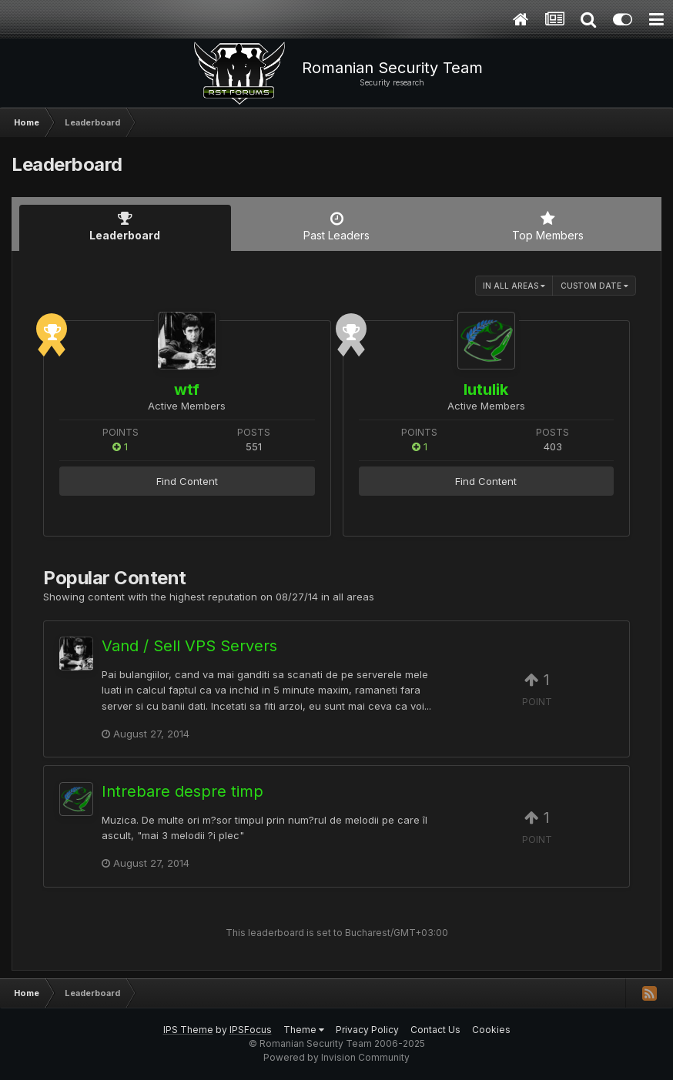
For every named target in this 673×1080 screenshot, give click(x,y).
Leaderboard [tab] (125, 226)
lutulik (486, 389)
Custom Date (594, 285)
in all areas (514, 285)
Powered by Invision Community (336, 1057)
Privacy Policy (367, 1029)
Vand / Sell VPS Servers (189, 646)
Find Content (187, 481)
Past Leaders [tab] (337, 226)
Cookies (491, 1029)
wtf (186, 389)
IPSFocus (250, 1029)
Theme (303, 1029)
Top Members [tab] (548, 226)
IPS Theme (188, 1029)
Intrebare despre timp (182, 791)
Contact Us (435, 1029)
